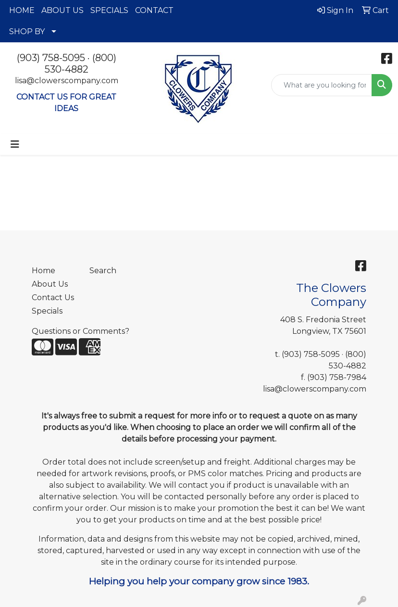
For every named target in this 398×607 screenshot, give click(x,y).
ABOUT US (62, 10)
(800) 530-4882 (80, 63)
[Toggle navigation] (15, 144)
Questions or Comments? (80, 331)
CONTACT (154, 10)
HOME (22, 10)
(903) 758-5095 (51, 57)
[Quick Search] (321, 85)
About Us (50, 284)
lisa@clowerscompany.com (66, 80)
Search (102, 270)
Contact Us (53, 297)
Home (43, 270)
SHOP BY (27, 31)
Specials (47, 311)
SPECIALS (109, 10)
